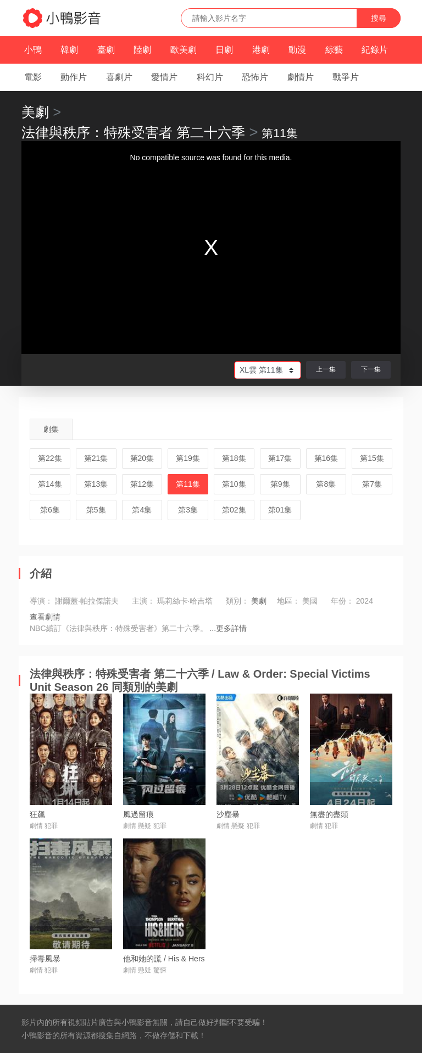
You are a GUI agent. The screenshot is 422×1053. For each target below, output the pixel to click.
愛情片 (164, 77)
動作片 (73, 77)
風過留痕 (138, 814)
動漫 (297, 49)
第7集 (372, 484)
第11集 (188, 484)
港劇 (261, 49)
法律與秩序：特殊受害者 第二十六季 (133, 132)
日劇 (224, 49)
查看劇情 (45, 616)
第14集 (50, 484)
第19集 (188, 458)
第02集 (234, 509)
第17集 (280, 458)
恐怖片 (255, 77)
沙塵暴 (228, 814)
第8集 (326, 484)
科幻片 (210, 77)
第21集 (96, 458)
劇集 (51, 429)
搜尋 (378, 18)
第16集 (326, 458)
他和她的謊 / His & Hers (164, 958)
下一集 (371, 369)
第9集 (280, 484)
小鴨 (33, 49)
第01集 (280, 509)
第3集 (188, 509)
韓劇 (69, 49)
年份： (342, 600)
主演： (143, 600)
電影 (33, 77)
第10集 (234, 484)
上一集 (326, 369)
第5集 (96, 509)
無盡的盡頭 (329, 814)
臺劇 (106, 49)
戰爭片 (345, 77)
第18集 (234, 458)
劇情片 (300, 77)
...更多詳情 (228, 628)
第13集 (96, 484)
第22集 (50, 458)
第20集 (142, 458)
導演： (41, 600)
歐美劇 (183, 49)
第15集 (372, 458)
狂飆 (37, 814)
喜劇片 (119, 77)
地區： (288, 600)
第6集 (50, 509)
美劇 (35, 112)
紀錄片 (375, 49)
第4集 (142, 509)
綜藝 (334, 49)
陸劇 (142, 49)
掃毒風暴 (45, 958)
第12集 (142, 484)
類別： (237, 600)
